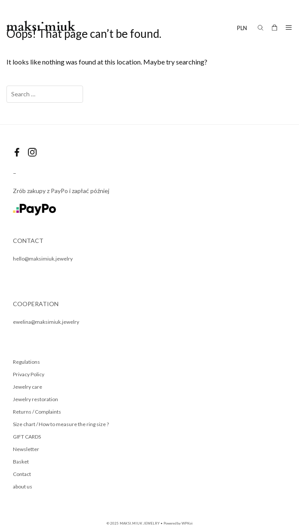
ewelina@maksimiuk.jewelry (46, 322)
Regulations (26, 362)
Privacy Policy (28, 374)
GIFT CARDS (27, 436)
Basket (21, 461)
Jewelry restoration (35, 399)
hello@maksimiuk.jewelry (43, 258)
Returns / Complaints (37, 411)
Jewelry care (27, 387)
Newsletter (26, 449)
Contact (22, 474)
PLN (242, 28)
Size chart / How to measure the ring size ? (61, 424)
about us (22, 486)
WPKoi (187, 523)
